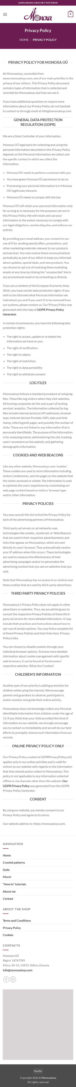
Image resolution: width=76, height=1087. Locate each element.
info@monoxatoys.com (17, 970)
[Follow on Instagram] (13, 979)
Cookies (8, 935)
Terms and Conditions (17, 920)
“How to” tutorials (14, 884)
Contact (8, 898)
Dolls (6, 869)
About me (9, 891)
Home (24, 39)
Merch (7, 877)
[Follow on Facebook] (6, 979)
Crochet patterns (14, 862)
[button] (5, 14)
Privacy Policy (12, 927)
